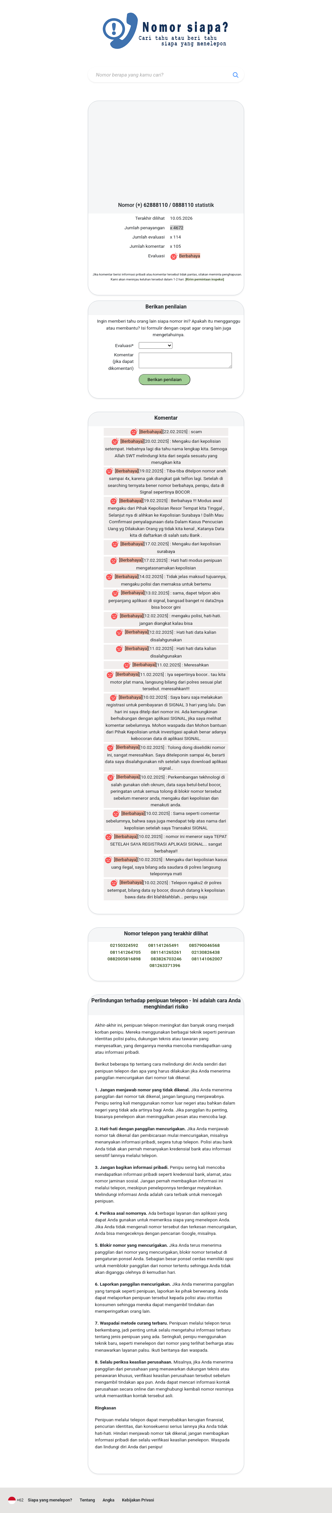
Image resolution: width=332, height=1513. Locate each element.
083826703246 (166, 958)
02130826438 (206, 952)
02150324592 (124, 945)
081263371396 (164, 965)
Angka (108, 1499)
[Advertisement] (166, 153)
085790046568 (204, 945)
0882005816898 (124, 958)
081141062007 (207, 958)
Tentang (87, 1499)
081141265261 (166, 952)
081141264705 (125, 952)
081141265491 (163, 945)
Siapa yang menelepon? (50, 1499)
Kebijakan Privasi (138, 1499)
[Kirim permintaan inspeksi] (204, 279)
